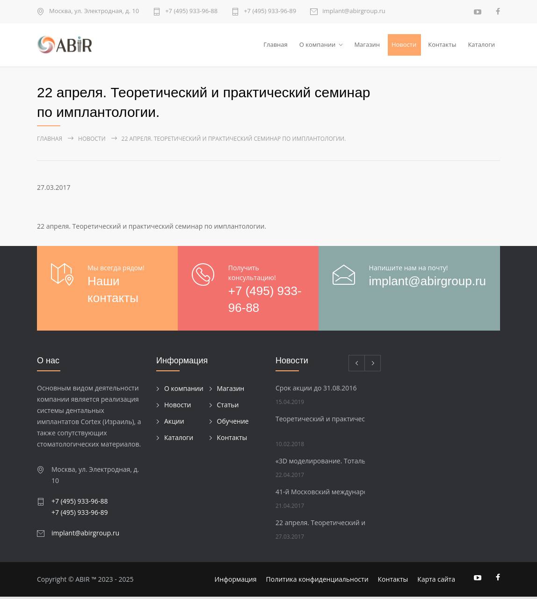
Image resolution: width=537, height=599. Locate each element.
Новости (404, 45)
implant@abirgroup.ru (353, 11)
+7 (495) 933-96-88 (191, 11)
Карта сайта (436, 581)
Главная (275, 45)
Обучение (233, 423)
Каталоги (481, 45)
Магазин (367, 45)
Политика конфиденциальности (317, 581)
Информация (236, 581)
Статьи (228, 406)
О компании (317, 45)
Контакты (442, 45)
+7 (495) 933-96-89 (270, 11)
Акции (174, 423)
